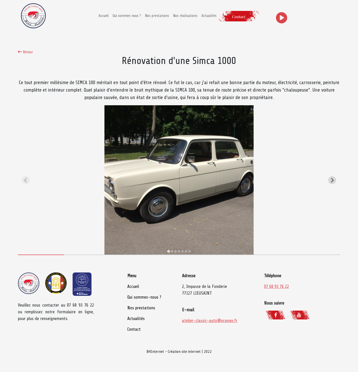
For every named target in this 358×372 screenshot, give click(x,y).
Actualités (209, 15)
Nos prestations (157, 15)
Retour (25, 52)
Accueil (103, 15)
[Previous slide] (26, 180)
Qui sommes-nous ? (144, 297)
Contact (134, 329)
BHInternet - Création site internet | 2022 (179, 351)
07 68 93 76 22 (276, 286)
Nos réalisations (185, 15)
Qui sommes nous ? (127, 15)
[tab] (168, 251)
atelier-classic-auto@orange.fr (209, 320)
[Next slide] (332, 180)
